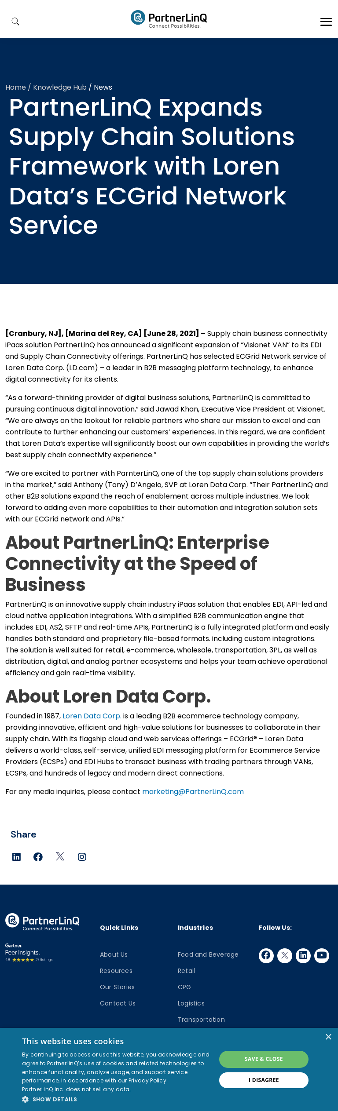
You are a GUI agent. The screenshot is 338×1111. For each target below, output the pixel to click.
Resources (116, 970)
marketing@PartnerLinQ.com (193, 792)
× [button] (328, 1037)
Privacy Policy (147, 1080)
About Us (114, 954)
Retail (186, 970)
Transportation (201, 1019)
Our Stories (117, 987)
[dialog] (169, 1069)
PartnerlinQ (169, 19)
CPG (184, 987)
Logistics (191, 1003)
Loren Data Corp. (91, 716)
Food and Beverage (208, 954)
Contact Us (118, 1003)
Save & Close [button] (264, 1059)
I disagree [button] (264, 1080)
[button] (116, 1099)
